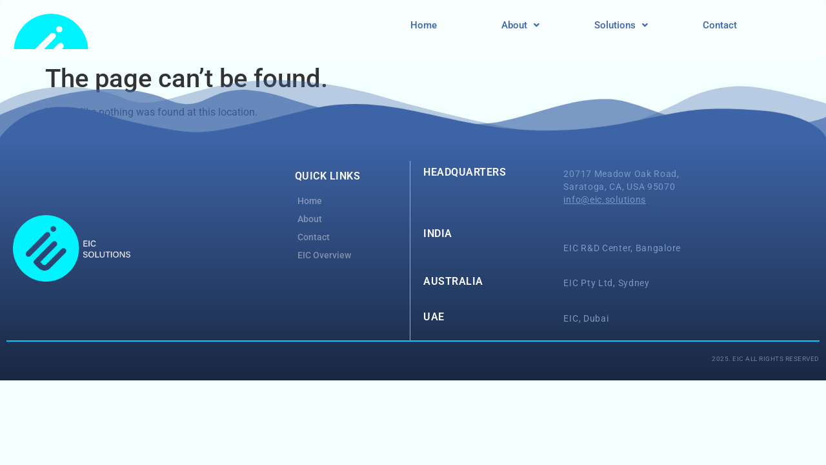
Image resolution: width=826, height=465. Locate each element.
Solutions (621, 25)
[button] (520, 25)
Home (423, 25)
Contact (720, 25)
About (520, 25)
